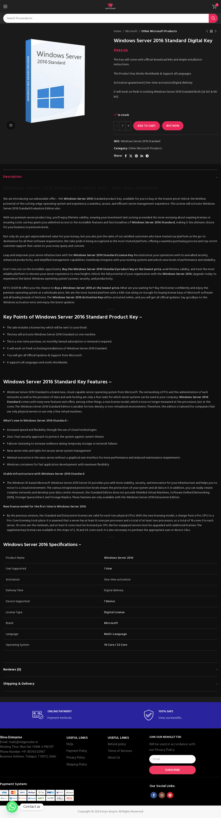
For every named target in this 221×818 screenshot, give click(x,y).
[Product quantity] (122, 125)
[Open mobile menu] (5, 6)
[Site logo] (110, 6)
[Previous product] (207, 31)
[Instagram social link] (162, 795)
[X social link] (131, 156)
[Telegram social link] (147, 156)
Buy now (172, 126)
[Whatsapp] (12, 807)
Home (118, 31)
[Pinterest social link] (136, 156)
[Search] (110, 18)
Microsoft (131, 31)
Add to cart (146, 126)
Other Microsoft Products (159, 31)
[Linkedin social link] (141, 156)
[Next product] (215, 31)
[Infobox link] (55, 715)
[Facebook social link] (125, 156)
